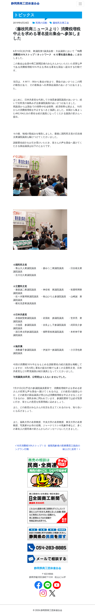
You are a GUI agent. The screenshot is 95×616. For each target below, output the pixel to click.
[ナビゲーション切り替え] (80, 3)
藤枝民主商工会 (61, 22)
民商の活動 (41, 22)
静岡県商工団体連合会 (25, 3)
